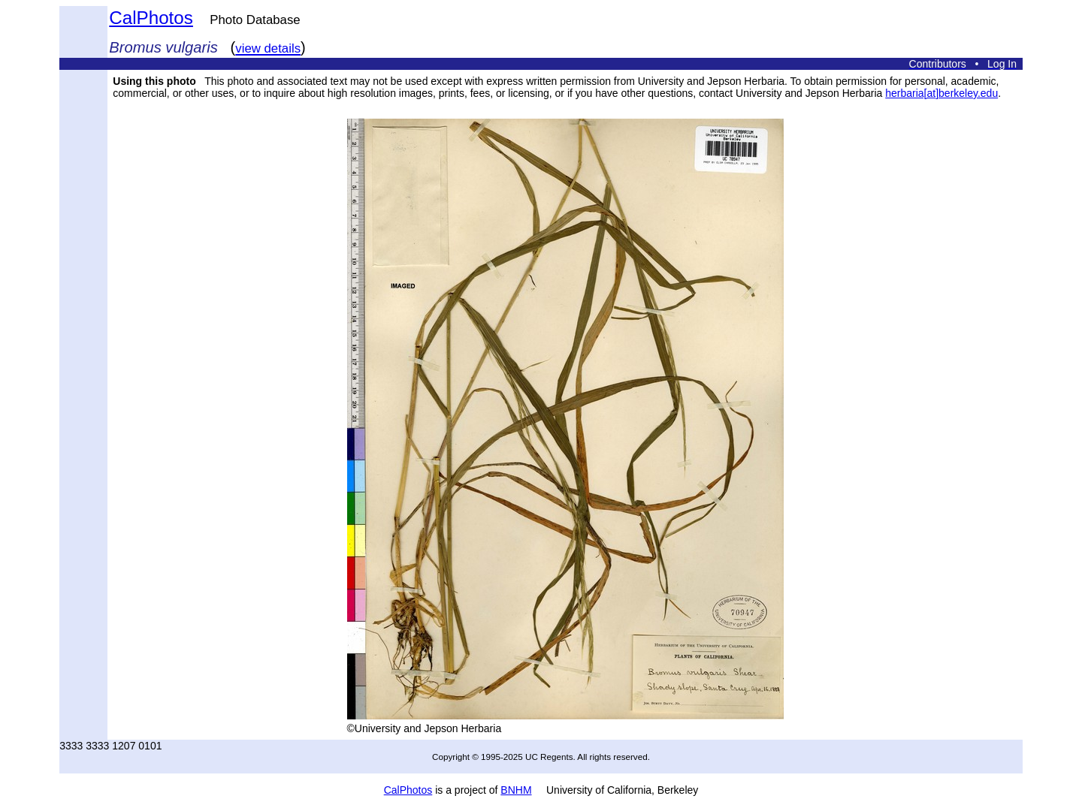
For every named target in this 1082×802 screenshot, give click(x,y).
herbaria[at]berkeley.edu (941, 93)
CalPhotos (151, 18)
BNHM (515, 790)
